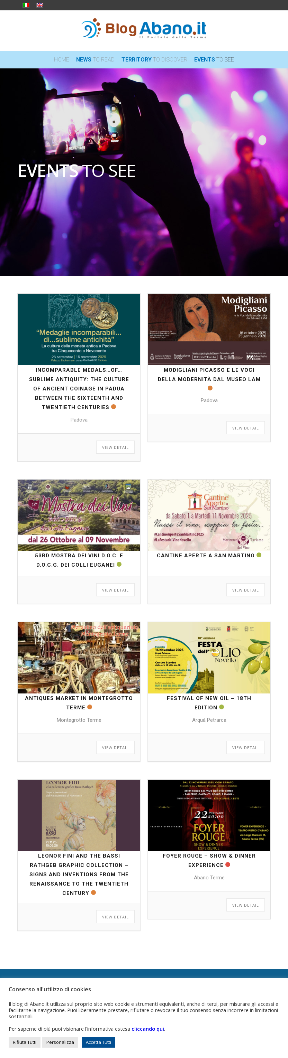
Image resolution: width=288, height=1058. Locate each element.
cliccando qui (148, 1028)
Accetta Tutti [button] (98, 1042)
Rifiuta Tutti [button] (24, 1042)
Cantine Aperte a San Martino (206, 555)
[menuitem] (62, 59)
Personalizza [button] (60, 1042)
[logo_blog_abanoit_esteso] (144, 30)
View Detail (115, 447)
